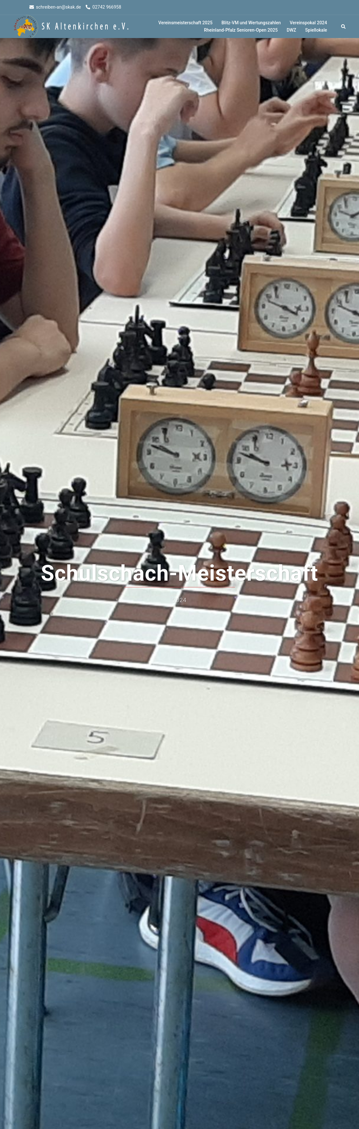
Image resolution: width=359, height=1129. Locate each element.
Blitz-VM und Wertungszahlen (251, 22)
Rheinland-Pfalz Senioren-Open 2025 (241, 30)
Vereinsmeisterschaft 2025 (185, 22)
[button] (343, 26)
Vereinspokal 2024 (308, 22)
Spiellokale (316, 30)
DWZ (291, 30)
